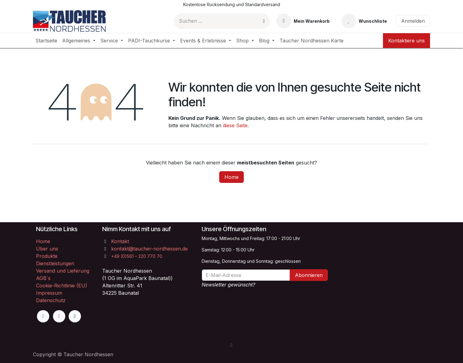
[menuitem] (46, 40)
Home (231, 177)
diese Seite (235, 125)
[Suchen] (264, 21)
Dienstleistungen (55, 263)
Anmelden (413, 21)
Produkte (47, 256)
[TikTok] (75, 316)
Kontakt (120, 241)
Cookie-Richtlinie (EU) (61, 285)
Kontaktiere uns (406, 40)
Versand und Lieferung (62, 271)
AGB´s (43, 278)
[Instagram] (59, 316)
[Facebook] (43, 316)
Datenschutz (51, 300)
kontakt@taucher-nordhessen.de (149, 249)
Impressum (49, 293)
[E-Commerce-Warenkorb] (303, 20)
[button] (231, 345)
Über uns (47, 249)
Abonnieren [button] (309, 275)
